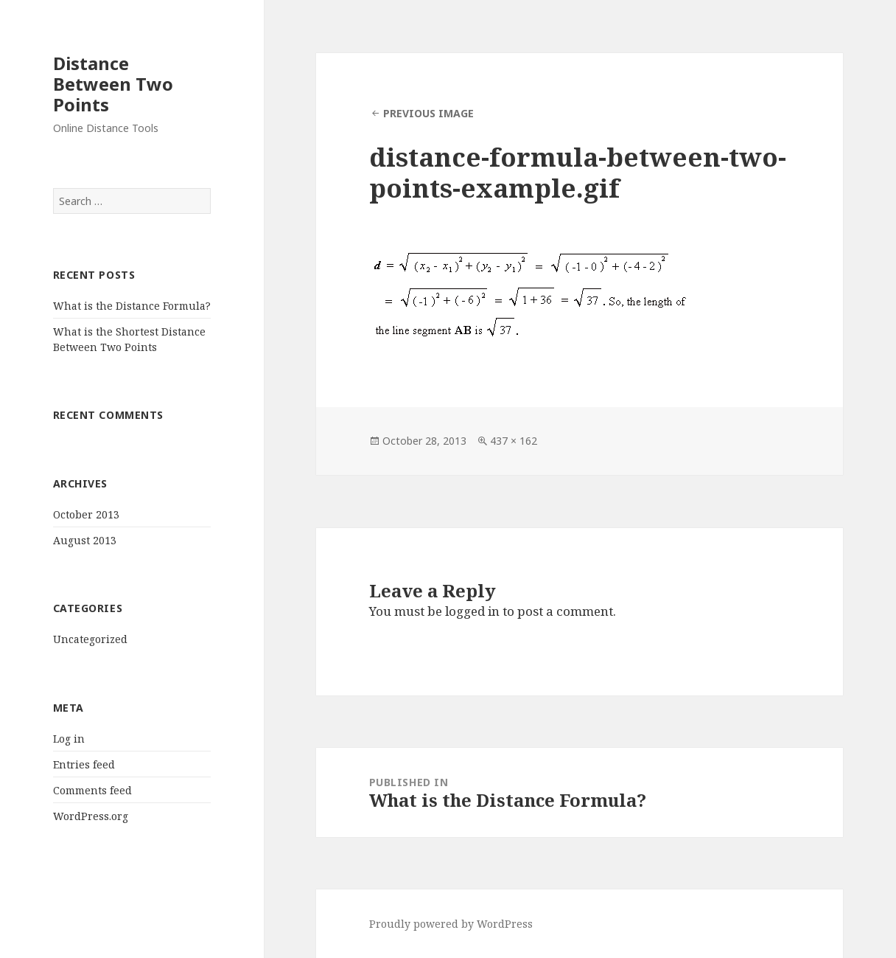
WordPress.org (90, 816)
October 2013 (86, 514)
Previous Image (428, 113)
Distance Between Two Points (113, 84)
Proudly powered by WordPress (451, 924)
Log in (69, 739)
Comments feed (92, 790)
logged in (472, 611)
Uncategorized (90, 639)
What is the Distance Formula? (132, 306)
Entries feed (84, 764)
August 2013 (84, 540)
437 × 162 (513, 441)
